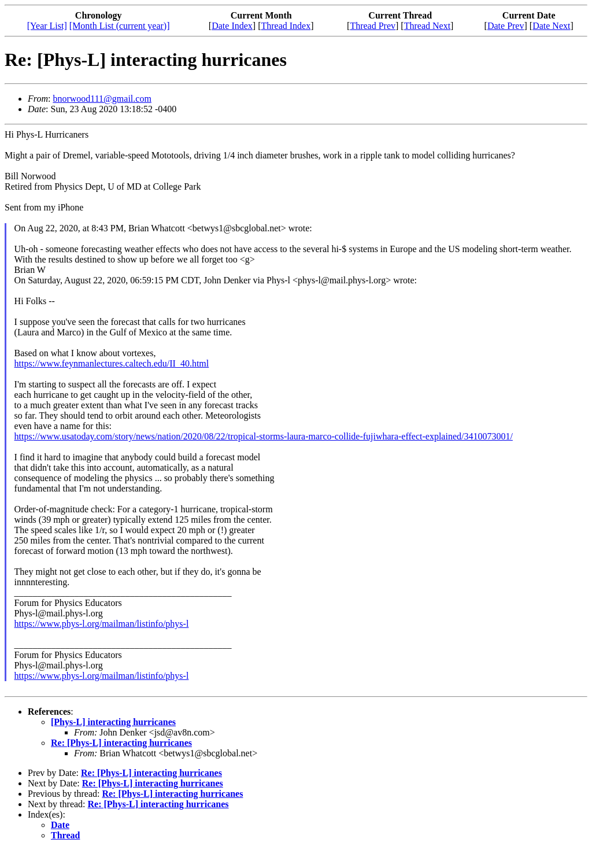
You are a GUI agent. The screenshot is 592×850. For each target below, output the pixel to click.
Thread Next (427, 26)
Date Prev (505, 26)
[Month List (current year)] (119, 26)
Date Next (551, 26)
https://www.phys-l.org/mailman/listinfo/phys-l (101, 624)
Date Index (232, 26)
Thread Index (285, 26)
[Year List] (47, 26)
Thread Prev (372, 26)
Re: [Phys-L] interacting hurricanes (121, 743)
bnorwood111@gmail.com (102, 99)
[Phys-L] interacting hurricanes (113, 722)
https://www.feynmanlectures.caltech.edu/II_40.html (111, 363)
